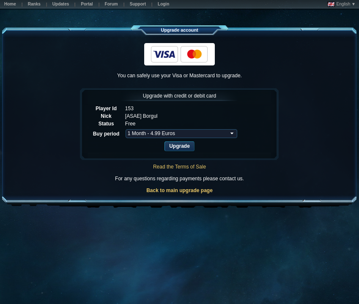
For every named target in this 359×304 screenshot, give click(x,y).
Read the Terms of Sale (179, 167)
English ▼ (341, 4)
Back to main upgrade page (179, 190)
